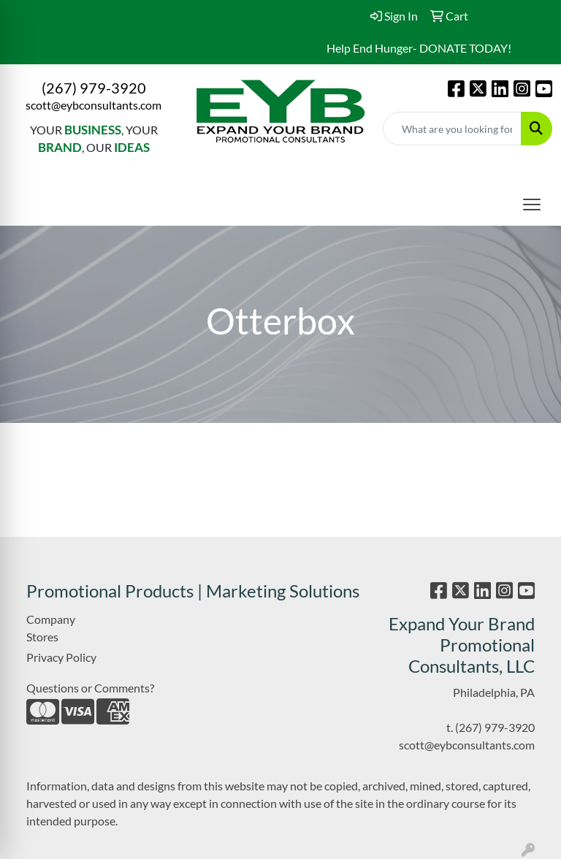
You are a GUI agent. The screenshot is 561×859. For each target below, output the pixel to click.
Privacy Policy (61, 657)
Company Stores (50, 628)
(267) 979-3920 (94, 87)
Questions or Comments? (90, 688)
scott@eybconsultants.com (93, 105)
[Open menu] (531, 204)
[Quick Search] (452, 128)
